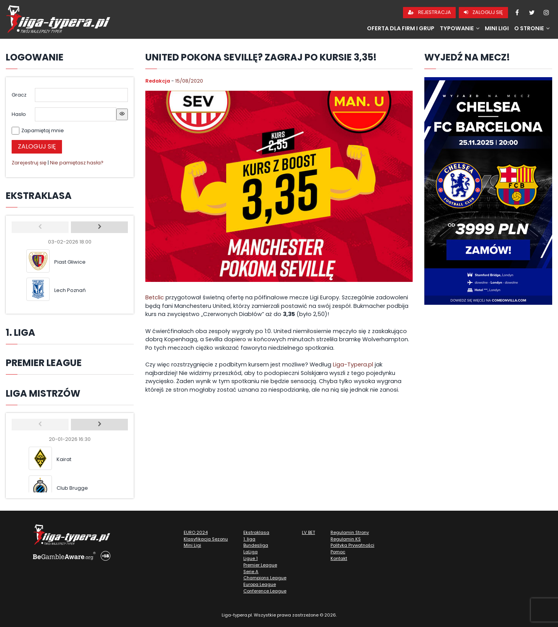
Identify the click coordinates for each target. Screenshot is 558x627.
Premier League (260, 565)
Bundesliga (255, 545)
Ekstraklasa (256, 532)
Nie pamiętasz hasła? (76, 162)
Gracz (19, 95)
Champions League (264, 578)
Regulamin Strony (350, 532)
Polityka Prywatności (352, 545)
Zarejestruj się (29, 162)
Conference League (264, 591)
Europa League (259, 584)
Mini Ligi (497, 28)
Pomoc (338, 552)
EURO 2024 (196, 532)
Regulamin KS (346, 539)
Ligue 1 (250, 558)
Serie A (250, 571)
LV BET (308, 532)
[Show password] (122, 114)
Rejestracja (429, 12)
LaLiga (250, 552)
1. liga (249, 539)
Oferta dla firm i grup (400, 28)
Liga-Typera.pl (353, 364)
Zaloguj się (483, 12)
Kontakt (339, 558)
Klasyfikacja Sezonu (206, 539)
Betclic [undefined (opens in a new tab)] (154, 297)
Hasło (19, 114)
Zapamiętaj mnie (42, 130)
